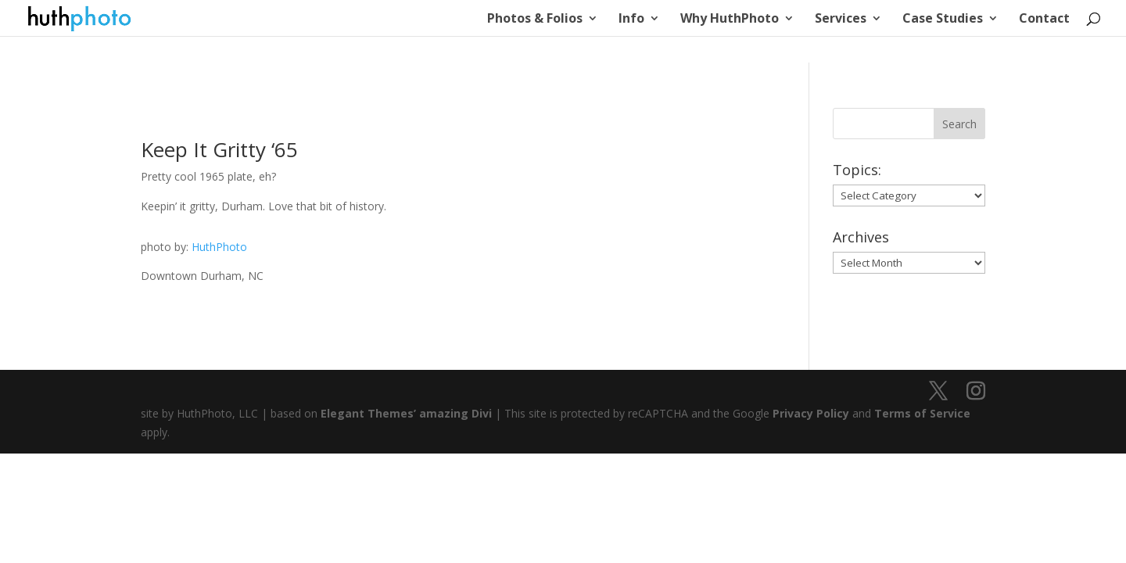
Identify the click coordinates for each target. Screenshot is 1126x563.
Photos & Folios (535, 20)
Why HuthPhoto (729, 20)
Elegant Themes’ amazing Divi (404, 413)
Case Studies (942, 20)
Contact (1044, 20)
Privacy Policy (811, 413)
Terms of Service (922, 413)
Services (840, 20)
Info (631, 20)
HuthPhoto (219, 246)
